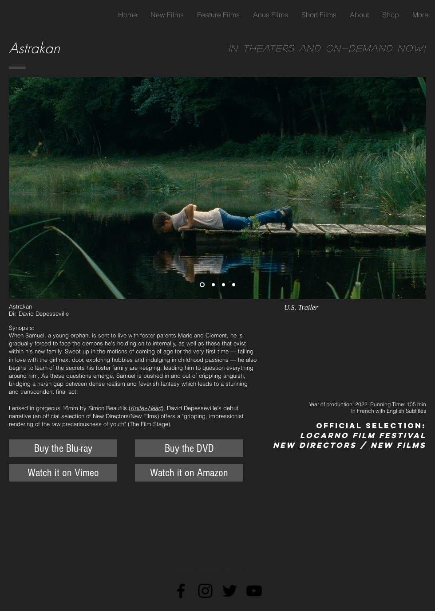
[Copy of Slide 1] (213, 284)
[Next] (414, 188)
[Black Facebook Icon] (180, 590)
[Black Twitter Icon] (229, 590)
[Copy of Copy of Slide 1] (223, 284)
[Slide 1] (202, 284)
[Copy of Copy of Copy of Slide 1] (233, 284)
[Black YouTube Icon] (254, 590)
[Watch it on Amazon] (189, 473)
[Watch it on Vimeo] (63, 473)
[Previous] (21, 188)
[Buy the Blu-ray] (63, 448)
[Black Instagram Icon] (205, 590)
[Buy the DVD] (189, 448)
